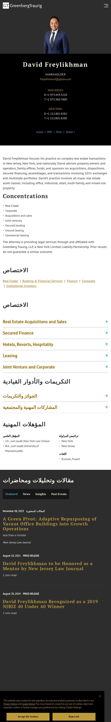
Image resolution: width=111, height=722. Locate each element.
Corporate (88, 283)
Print (59, 132)
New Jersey (55, 90)
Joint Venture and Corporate (29, 373)
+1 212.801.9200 (56, 118)
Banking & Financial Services (42, 283)
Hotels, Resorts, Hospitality (28, 351)
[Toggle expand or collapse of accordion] (106, 328)
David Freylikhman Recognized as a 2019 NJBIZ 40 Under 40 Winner (50, 608)
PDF (49, 132)
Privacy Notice (10, 713)
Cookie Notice (28, 713)
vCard (39, 132)
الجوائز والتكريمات (20, 398)
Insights (40, 494)
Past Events (59, 494)
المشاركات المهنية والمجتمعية (30, 410)
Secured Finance (18, 340)
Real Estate (10, 283)
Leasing (10, 362)
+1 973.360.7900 (56, 99)
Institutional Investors (21, 288)
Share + (70, 132)
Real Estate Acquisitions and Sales (35, 328)
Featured (11, 494)
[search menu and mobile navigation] (106, 5)
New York (55, 109)
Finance (72, 283)
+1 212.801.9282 (57, 113)
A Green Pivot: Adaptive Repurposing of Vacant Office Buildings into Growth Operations (50, 529)
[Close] (100, 706)
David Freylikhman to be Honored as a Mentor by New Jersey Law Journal (48, 570)
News (26, 494)
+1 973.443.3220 (57, 95)
